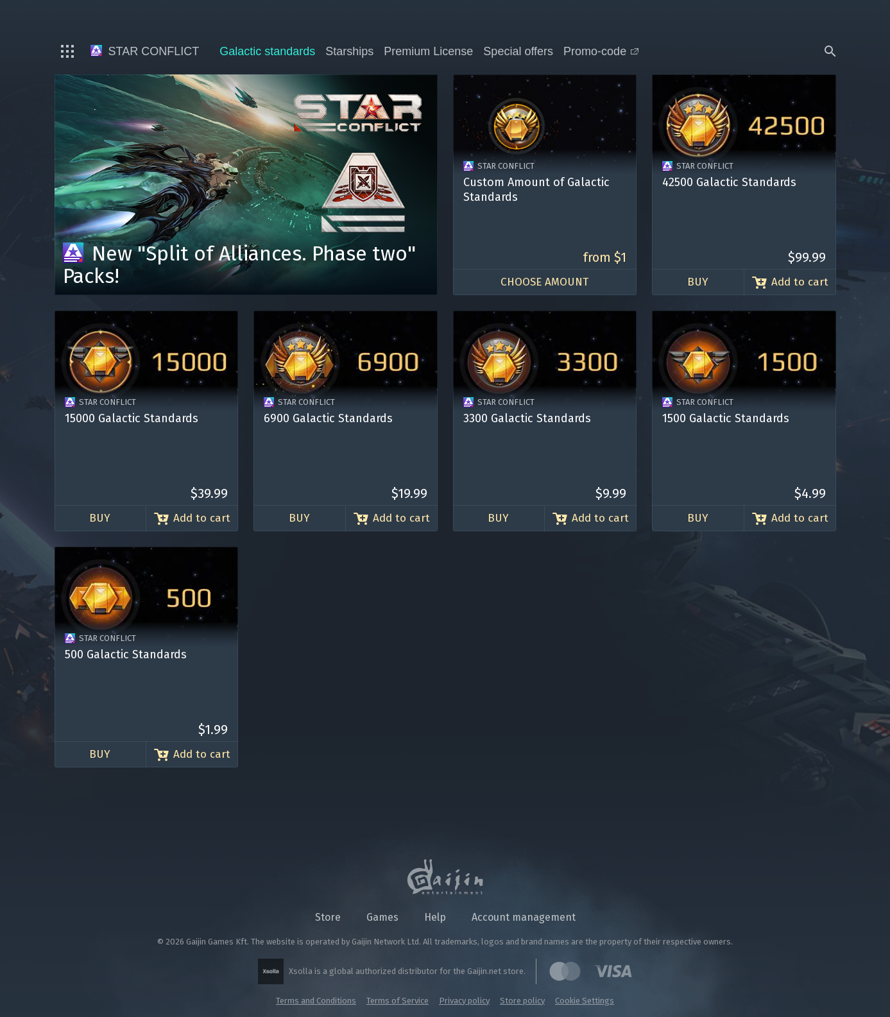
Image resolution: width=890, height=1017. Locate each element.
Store (328, 917)
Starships (349, 51)
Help (435, 917)
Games (382, 917)
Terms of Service (397, 1000)
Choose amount (544, 282)
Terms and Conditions (316, 1000)
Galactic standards (267, 51)
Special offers (518, 51)
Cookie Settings (584, 1000)
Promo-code (600, 51)
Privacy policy (464, 1000)
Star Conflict (145, 51)
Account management (524, 917)
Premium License (428, 51)
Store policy (522, 1000)
